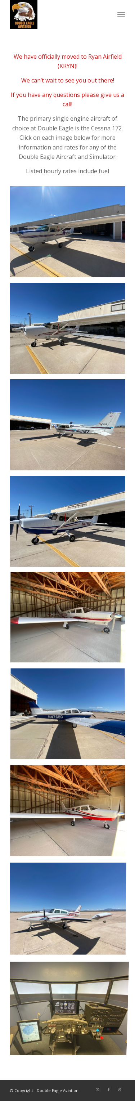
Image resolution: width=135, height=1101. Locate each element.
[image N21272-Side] (70, 331)
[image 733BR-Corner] (70, 234)
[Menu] (121, 14)
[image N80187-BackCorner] (70, 427)
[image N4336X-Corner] (70, 813)
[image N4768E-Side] (70, 524)
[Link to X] (98, 1089)
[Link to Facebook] (108, 1089)
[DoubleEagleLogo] (56, 14)
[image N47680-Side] (70, 717)
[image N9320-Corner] (70, 620)
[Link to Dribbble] (119, 1089)
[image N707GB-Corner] (70, 910)
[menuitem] (121, 14)
